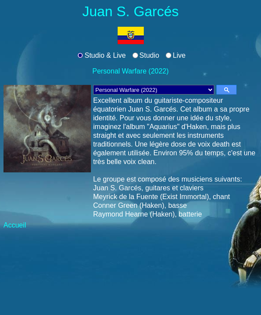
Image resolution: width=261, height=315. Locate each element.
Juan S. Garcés (130, 11)
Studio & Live (104, 55)
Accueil (14, 225)
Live (179, 55)
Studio (149, 55)
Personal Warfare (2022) (130, 71)
